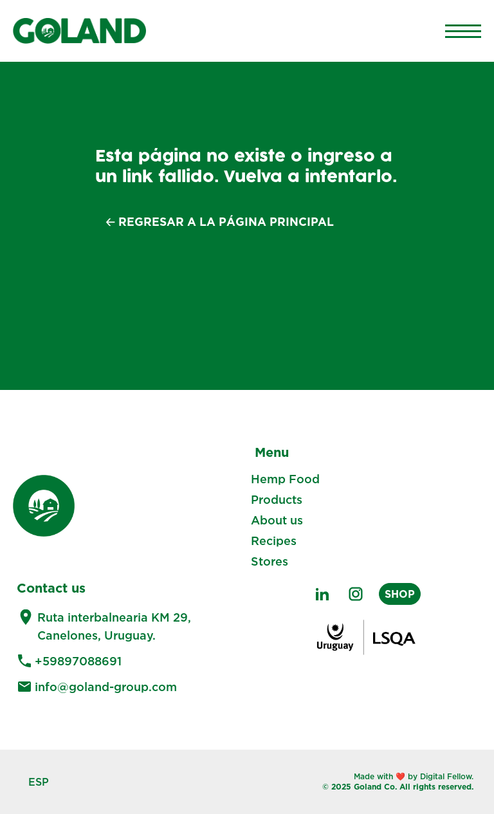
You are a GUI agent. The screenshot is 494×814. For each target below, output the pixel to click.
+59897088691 (78, 660)
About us (277, 519)
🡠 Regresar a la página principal (219, 222)
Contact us (51, 587)
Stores (269, 561)
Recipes (274, 540)
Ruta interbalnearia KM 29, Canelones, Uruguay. (114, 626)
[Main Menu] (463, 31)
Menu (272, 452)
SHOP (400, 594)
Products (276, 499)
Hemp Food (285, 478)
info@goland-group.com (106, 686)
